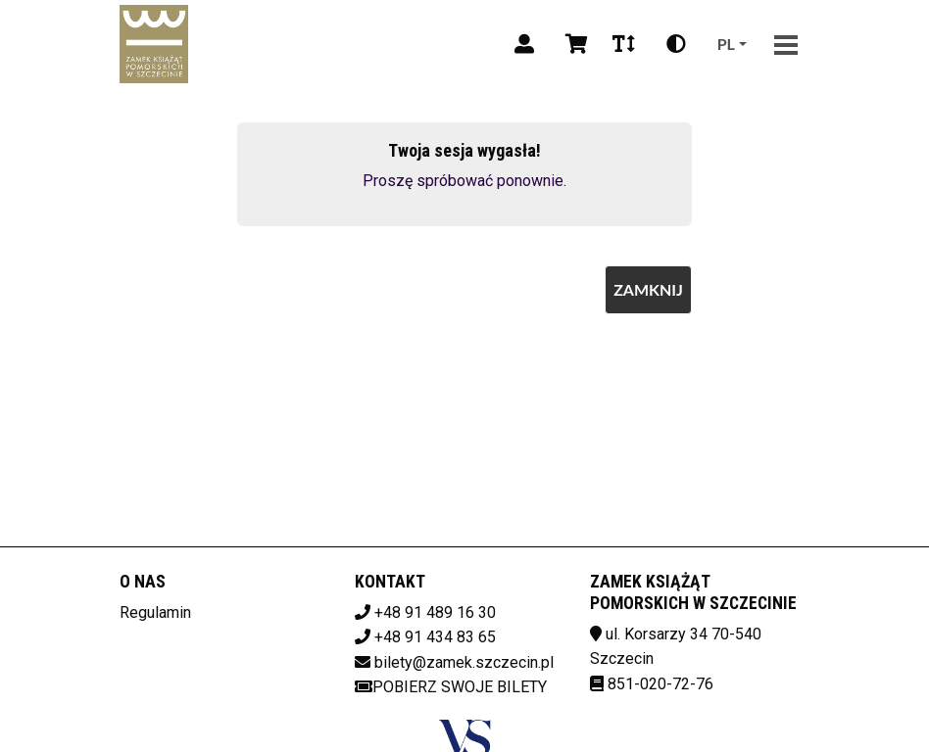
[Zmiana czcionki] (624, 44)
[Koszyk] (573, 44)
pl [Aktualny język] (726, 43)
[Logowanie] (524, 44)
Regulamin (155, 612)
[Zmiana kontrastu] (676, 44)
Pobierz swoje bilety (451, 687)
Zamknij (648, 289)
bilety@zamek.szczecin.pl (464, 662)
